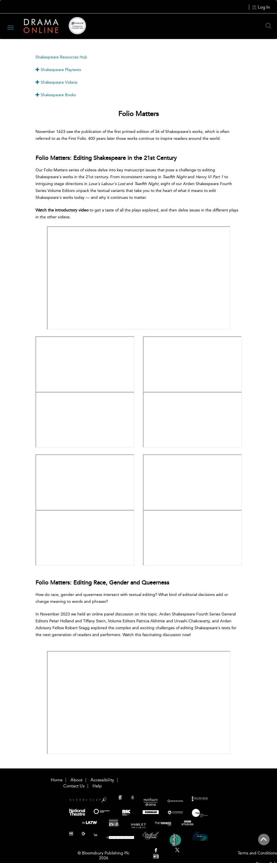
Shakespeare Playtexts (58, 69)
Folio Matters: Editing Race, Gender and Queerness (102, 582)
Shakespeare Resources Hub (61, 57)
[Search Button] (270, 26)
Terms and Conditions (257, 853)
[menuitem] (156, 851)
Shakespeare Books (56, 95)
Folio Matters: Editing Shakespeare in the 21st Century (106, 157)
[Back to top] (264, 843)
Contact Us (74, 786)
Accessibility (102, 779)
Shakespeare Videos (56, 82)
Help (97, 786)
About (76, 779)
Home (56, 779)
